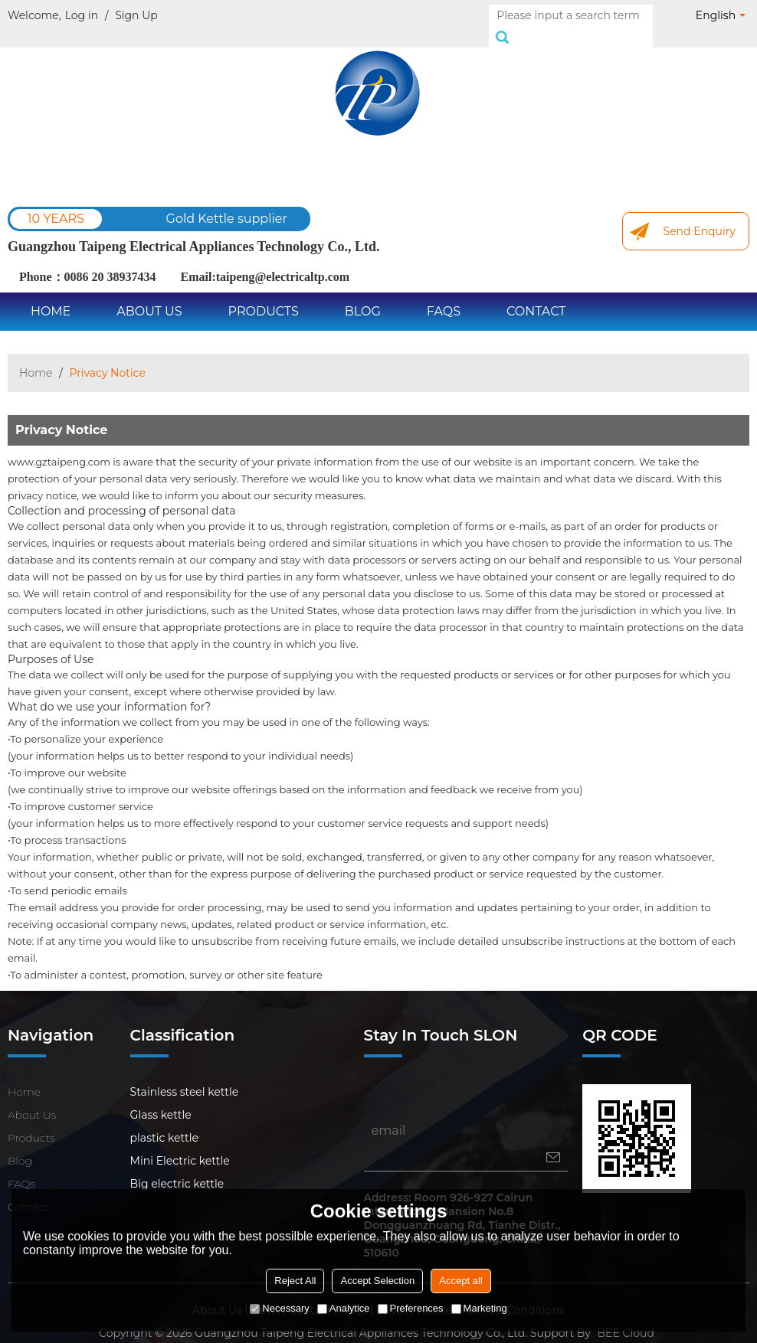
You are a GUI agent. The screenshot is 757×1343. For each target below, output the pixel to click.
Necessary (279, 1308)
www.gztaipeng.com (59, 445)
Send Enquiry (700, 214)
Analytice (343, 1308)
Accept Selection (377, 1280)
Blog (363, 294)
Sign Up (136, 15)
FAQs (443, 294)
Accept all (460, 1280)
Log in (81, 15)
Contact (535, 294)
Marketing (479, 1308)
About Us (149, 294)
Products (263, 294)
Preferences (411, 1308)
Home (50, 294)
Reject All (295, 1280)
